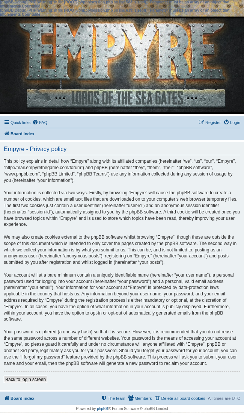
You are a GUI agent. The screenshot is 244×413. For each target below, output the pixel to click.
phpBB (102, 409)
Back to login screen (25, 379)
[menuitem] (39, 122)
